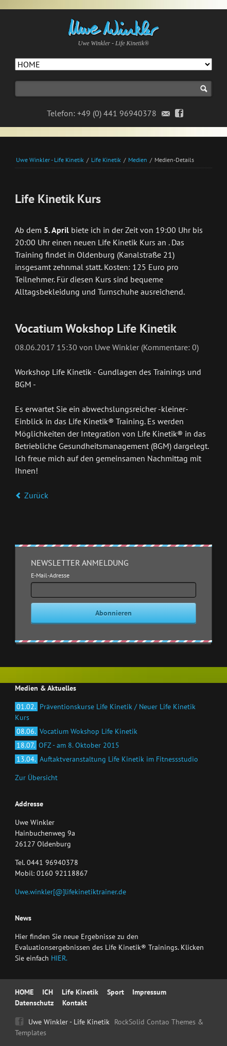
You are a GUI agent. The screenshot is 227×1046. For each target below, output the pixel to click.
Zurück (36, 495)
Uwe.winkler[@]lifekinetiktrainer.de (70, 891)
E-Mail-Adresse (50, 575)
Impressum (149, 992)
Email (166, 114)
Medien (137, 160)
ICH (47, 992)
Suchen (204, 88)
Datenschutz (34, 1002)
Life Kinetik (106, 160)
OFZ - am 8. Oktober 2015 (67, 745)
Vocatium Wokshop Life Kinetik (76, 731)
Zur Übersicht (36, 777)
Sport (115, 992)
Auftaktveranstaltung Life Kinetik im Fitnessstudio (106, 759)
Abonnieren (113, 613)
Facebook (179, 114)
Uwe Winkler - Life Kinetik (50, 160)
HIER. (59, 958)
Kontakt (74, 1002)
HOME (24, 992)
